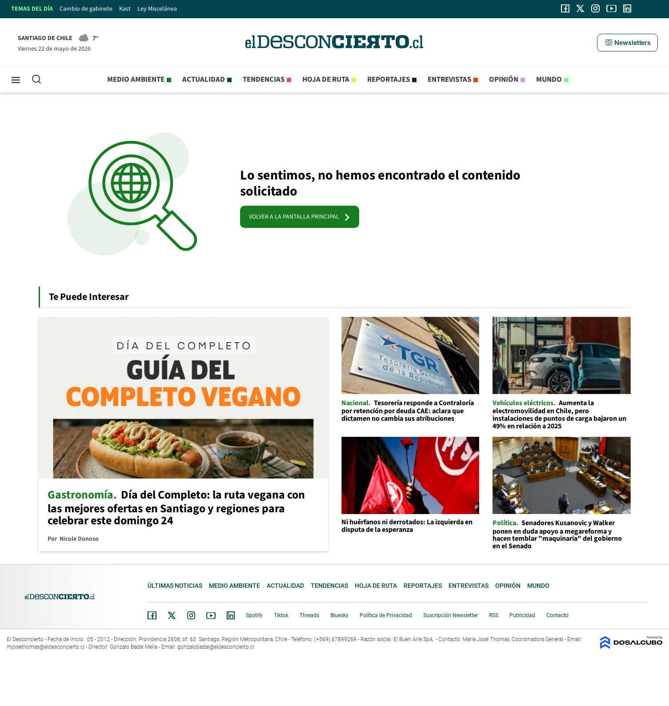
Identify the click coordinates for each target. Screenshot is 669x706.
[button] (627, 43)
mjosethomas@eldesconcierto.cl (45, 647)
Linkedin (231, 615)
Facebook (152, 615)
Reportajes (388, 79)
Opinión (503, 79)
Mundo (549, 79)
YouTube (210, 615)
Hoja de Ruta (325, 79)
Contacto (557, 615)
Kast (125, 8)
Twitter (172, 615)
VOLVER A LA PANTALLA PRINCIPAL (299, 216)
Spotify (254, 615)
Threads (309, 615)
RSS (493, 615)
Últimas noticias (175, 585)
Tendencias (263, 79)
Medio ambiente (135, 79)
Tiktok (281, 615)
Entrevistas (449, 79)
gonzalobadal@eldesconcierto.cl (215, 647)
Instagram (191, 615)
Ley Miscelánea (157, 8)
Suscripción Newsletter (450, 615)
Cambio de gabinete (86, 8)
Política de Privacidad (386, 615)
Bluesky (339, 615)
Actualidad (203, 79)
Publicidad (522, 615)
